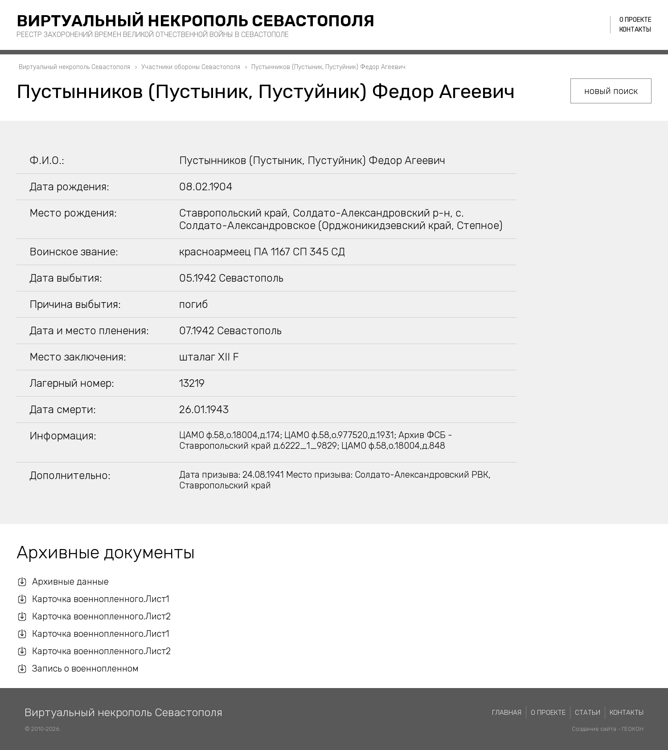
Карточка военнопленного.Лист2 (101, 616)
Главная (506, 713)
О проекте (635, 20)
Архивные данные (70, 581)
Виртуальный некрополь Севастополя (195, 20)
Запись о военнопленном (85, 668)
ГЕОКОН (632, 728)
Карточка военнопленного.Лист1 (100, 599)
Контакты (635, 29)
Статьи (587, 713)
